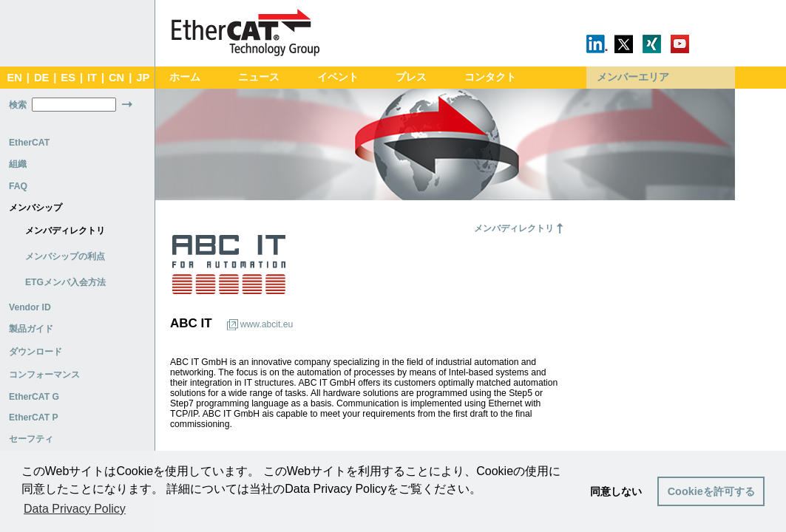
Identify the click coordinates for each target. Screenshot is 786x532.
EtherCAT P (33, 417)
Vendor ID (30, 307)
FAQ (18, 186)
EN (14, 77)
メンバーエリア (633, 77)
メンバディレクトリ (65, 230)
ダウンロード (35, 352)
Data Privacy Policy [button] (75, 508)
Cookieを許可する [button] (711, 491)
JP (142, 77)
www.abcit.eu (267, 324)
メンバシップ (35, 207)
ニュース (258, 77)
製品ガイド (31, 329)
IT (92, 77)
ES (68, 77)
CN (116, 77)
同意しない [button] (616, 491)
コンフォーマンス (44, 374)
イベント (338, 77)
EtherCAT (29, 142)
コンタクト (490, 77)
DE (41, 77)
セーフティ (31, 439)
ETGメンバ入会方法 (65, 282)
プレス (411, 77)
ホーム (184, 77)
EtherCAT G (34, 397)
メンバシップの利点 (65, 256)
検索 (18, 105)
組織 (18, 164)
